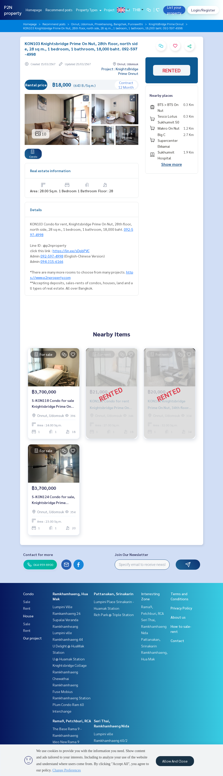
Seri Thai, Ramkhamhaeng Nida (154, 626)
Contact (124, 10)
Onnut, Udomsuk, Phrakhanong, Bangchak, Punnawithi (107, 24)
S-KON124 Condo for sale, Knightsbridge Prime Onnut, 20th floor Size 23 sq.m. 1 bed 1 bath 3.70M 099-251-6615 (53, 499)
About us (178, 617)
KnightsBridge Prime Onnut (166, 24)
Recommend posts (59, 10)
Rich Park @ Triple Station (114, 614)
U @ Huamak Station (69, 659)
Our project (32, 638)
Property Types (88, 10)
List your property (174, 10)
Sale (26, 601)
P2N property (13, 10)
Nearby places (161, 95)
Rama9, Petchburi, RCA (72, 720)
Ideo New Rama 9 (66, 741)
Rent (27, 608)
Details (36, 209)
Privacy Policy (181, 608)
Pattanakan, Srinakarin (113, 593)
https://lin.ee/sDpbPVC (71, 250)
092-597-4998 (51, 256)
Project (109, 10)
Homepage (34, 10)
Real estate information (50, 170)
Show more (171, 164)
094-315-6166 (51, 261)
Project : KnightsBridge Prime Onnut (119, 71)
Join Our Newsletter (131, 554)
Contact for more (38, 554)
